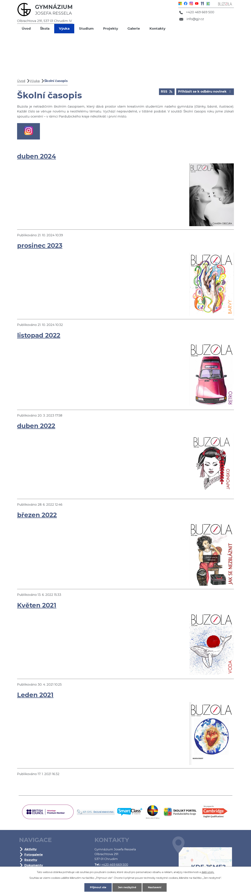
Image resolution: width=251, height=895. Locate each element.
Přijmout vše (98, 887)
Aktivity (30, 849)
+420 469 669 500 (196, 12)
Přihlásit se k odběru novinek (205, 91)
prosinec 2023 (39, 245)
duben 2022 (36, 426)
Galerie (133, 29)
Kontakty (157, 29)
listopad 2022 (38, 335)
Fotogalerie (33, 854)
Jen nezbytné (127, 887)
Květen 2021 (36, 605)
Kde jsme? (202, 858)
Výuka (64, 29)
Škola (45, 29)
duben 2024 (36, 156)
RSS (167, 91)
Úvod (26, 29)
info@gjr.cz (191, 19)
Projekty (110, 29)
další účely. (207, 872)
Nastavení (154, 887)
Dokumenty (33, 865)
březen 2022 (37, 515)
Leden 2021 (35, 695)
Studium (86, 29)
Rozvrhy (30, 860)
